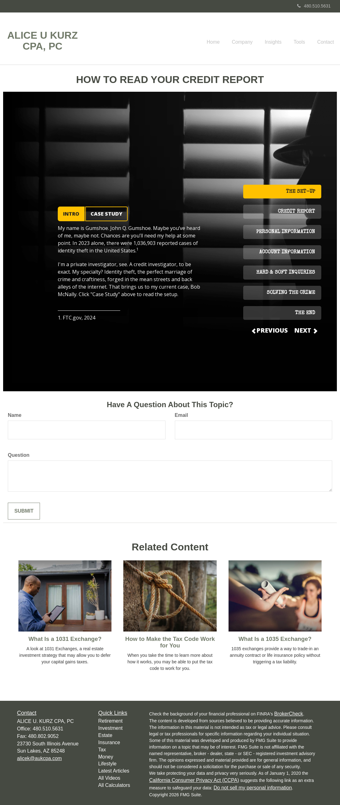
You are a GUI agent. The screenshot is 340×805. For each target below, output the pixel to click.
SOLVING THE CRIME (291, 292)
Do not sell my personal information (253, 787)
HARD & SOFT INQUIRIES (285, 272)
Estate (105, 735)
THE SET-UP (300, 191)
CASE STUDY (106, 213)
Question (18, 455)
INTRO (71, 213)
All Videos (109, 778)
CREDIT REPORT (296, 211)
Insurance (109, 742)
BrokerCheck (288, 713)
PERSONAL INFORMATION (285, 232)
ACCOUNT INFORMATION (287, 252)
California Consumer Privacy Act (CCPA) (194, 780)
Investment (110, 728)
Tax (102, 749)
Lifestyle (107, 763)
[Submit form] (24, 511)
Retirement (110, 721)
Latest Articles (113, 770)
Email (181, 415)
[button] (249, 39)
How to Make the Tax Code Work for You (170, 642)
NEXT (305, 330)
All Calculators (114, 785)
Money (105, 756)
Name (15, 415)
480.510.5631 (314, 5)
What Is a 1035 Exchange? (275, 639)
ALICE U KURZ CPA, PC (42, 41)
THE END (305, 313)
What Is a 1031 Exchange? (64, 639)
